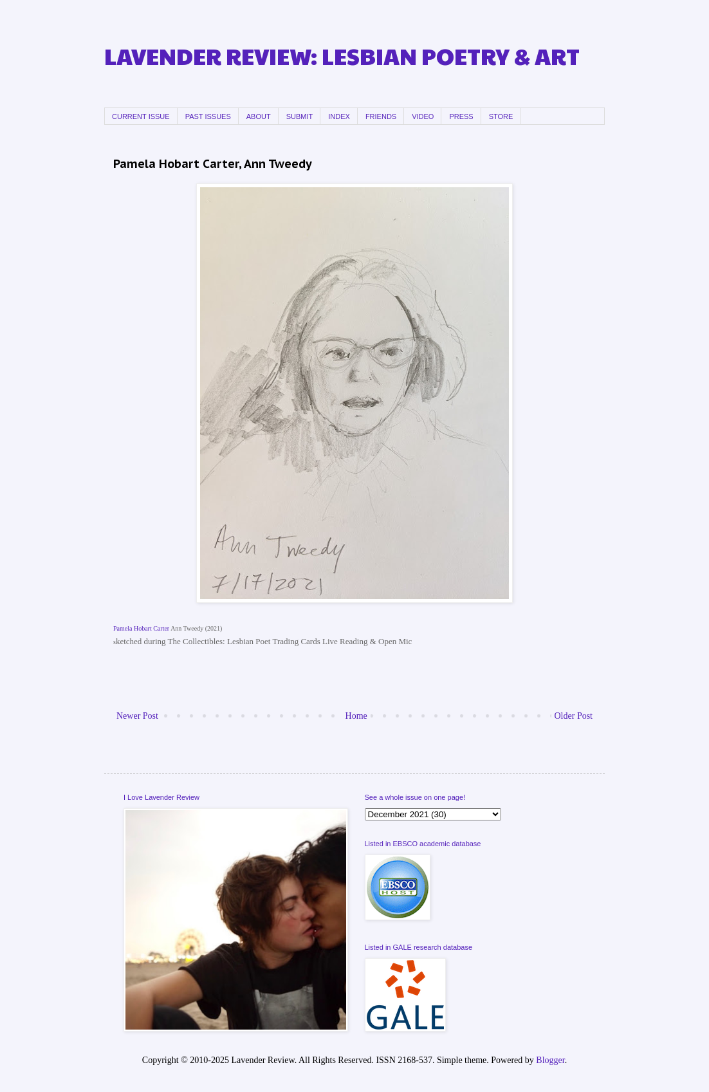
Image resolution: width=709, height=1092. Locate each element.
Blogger (550, 1060)
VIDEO (423, 116)
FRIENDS (380, 116)
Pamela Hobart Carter (141, 628)
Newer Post (137, 716)
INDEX (339, 116)
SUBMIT (299, 116)
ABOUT (258, 116)
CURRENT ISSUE (141, 116)
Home (356, 716)
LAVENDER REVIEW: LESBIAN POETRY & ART (342, 55)
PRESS (461, 116)
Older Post (574, 716)
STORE (501, 116)
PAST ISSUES (208, 116)
